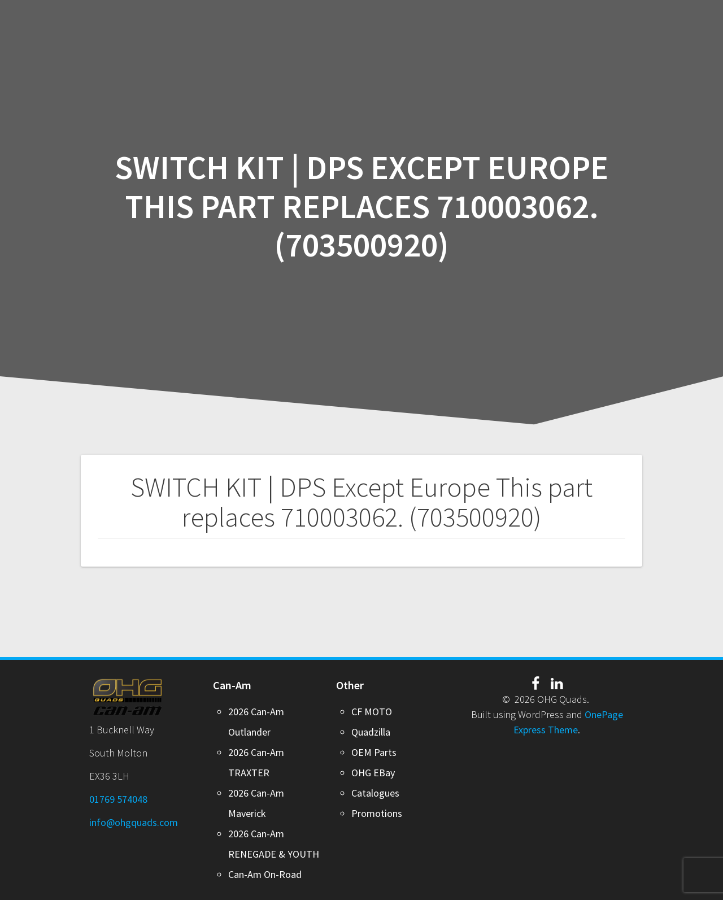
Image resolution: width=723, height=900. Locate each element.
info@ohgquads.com (133, 822)
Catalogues (375, 792)
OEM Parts (374, 752)
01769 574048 (118, 799)
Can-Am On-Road (265, 874)
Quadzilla (370, 731)
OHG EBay (373, 772)
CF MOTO (371, 711)
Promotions (376, 813)
